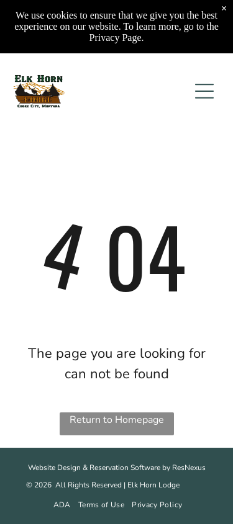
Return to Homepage (117, 420)
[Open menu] (204, 91)
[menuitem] (60, 505)
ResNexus (189, 468)
